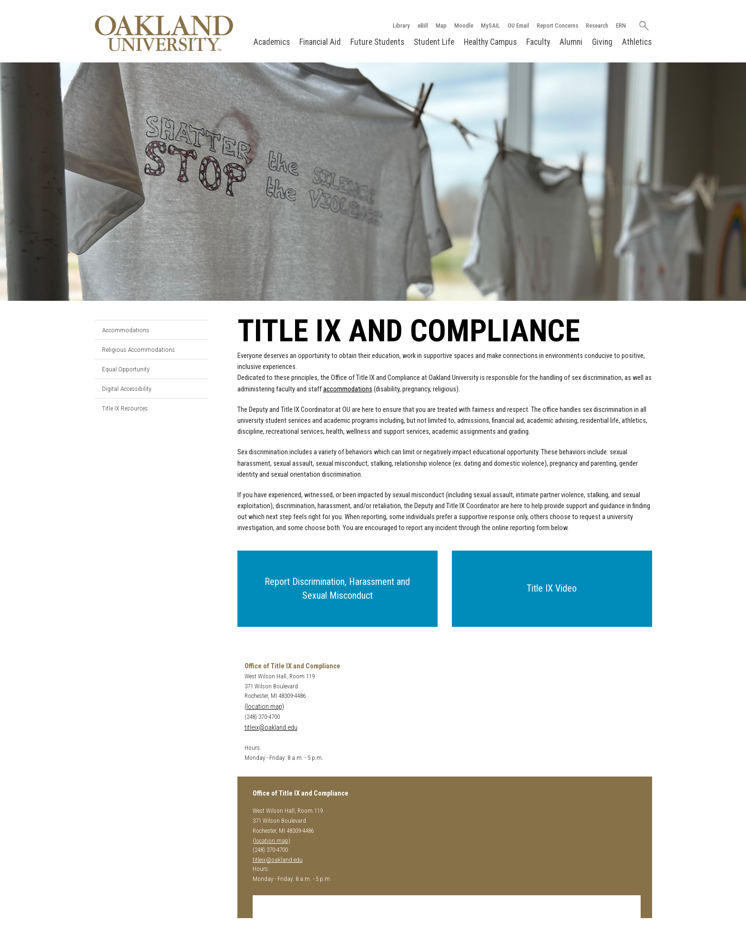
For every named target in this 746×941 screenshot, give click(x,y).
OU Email (518, 25)
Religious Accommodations (138, 349)
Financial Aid (320, 42)
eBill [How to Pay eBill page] (423, 25)
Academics (272, 42)
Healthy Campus (490, 42)
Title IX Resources (125, 408)
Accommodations (125, 330)
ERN (621, 25)
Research (597, 25)
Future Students (377, 42)
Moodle (463, 25)
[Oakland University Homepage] (164, 33)
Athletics (637, 42)
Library (401, 25)
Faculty (538, 42)
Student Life (434, 42)
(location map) (264, 707)
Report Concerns (557, 25)
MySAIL (490, 25)
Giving (602, 42)
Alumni (571, 42)
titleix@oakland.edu (271, 728)
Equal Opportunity (126, 369)
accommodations (347, 389)
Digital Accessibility (127, 388)
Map (441, 25)
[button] (337, 589)
